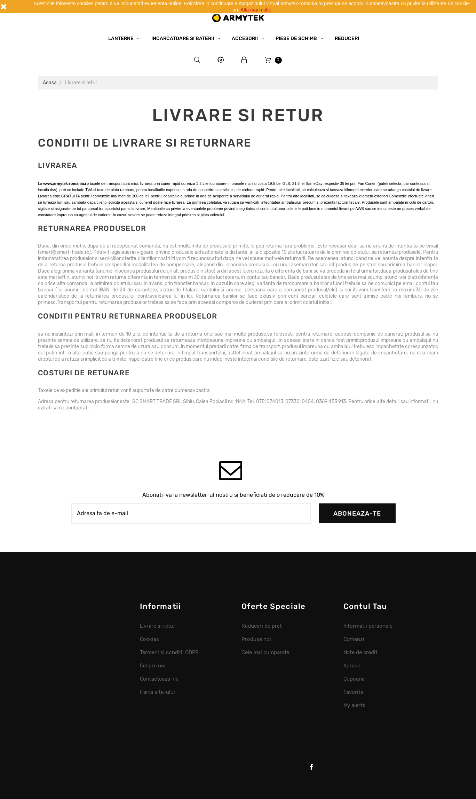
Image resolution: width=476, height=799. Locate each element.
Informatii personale (367, 626)
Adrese (351, 666)
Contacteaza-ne (159, 679)
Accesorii (245, 38)
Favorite (353, 692)
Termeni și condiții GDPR (169, 652)
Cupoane (354, 679)
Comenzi (354, 639)
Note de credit (360, 652)
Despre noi (153, 666)
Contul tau (365, 606)
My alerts (354, 705)
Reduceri (347, 38)
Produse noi (256, 639)
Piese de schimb (297, 38)
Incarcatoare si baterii (183, 38)
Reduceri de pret (261, 626)
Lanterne (121, 38)
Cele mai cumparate (265, 652)
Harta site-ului (157, 692)
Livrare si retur (158, 626)
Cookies (149, 639)
